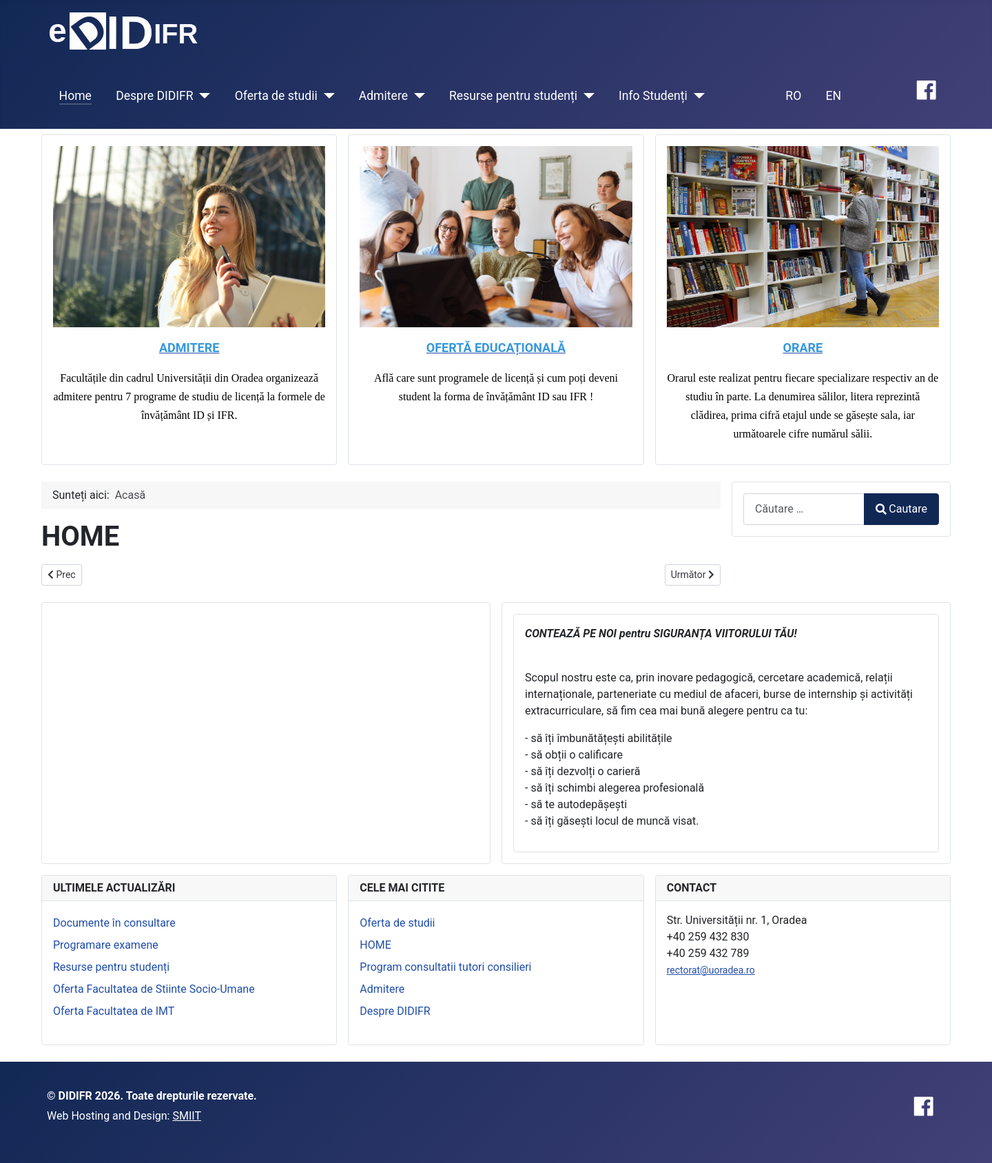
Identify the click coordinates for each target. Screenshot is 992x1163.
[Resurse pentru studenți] (586, 96)
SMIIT (186, 1115)
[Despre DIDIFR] (202, 96)
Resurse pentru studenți (513, 96)
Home (75, 96)
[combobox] (804, 508)
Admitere (383, 96)
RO (793, 96)
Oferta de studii (276, 96)
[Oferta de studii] (326, 96)
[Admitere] (416, 96)
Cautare (901, 508)
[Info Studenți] (696, 96)
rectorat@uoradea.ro (711, 970)
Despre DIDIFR (155, 96)
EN (833, 96)
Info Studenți (653, 96)
